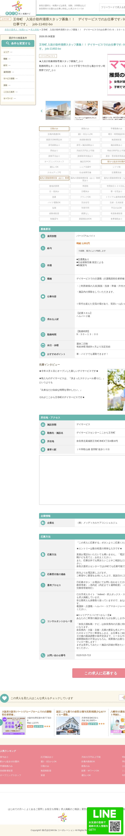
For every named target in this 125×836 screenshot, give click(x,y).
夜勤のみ (85, 766)
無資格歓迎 (46, 770)
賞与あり (4, 757)
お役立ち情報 (51, 809)
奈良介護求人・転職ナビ (16, 29)
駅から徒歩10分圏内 (9, 761)
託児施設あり (47, 757)
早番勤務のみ (6, 766)
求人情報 (34, 29)
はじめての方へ (16, 809)
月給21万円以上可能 (91, 757)
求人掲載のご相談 (70, 809)
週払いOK (86, 775)
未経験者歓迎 (6, 770)
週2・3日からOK (49, 761)
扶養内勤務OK (88, 761)
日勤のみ (45, 766)
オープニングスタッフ (10, 775)
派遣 (43, 775)
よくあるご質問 (34, 809)
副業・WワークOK (90, 770)
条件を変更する (17, 43)
